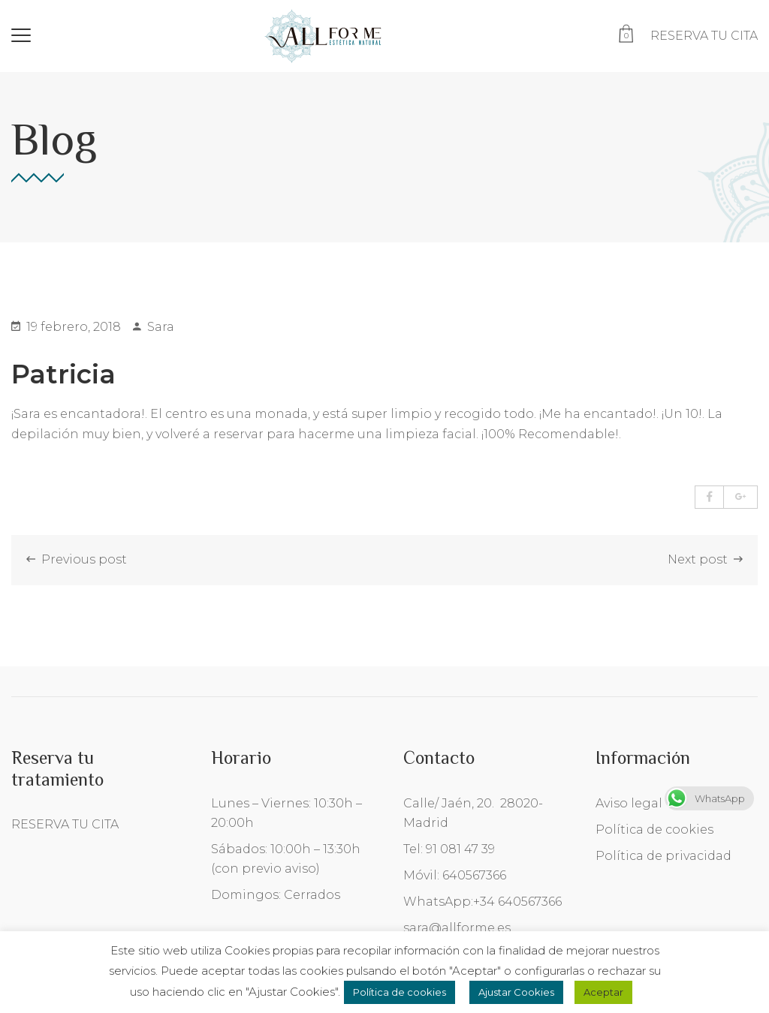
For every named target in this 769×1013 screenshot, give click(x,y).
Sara (153, 327)
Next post (705, 559)
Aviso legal (629, 803)
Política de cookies (654, 829)
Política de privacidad (663, 856)
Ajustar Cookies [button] (516, 992)
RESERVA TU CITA (704, 36)
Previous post (76, 559)
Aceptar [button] (603, 992)
